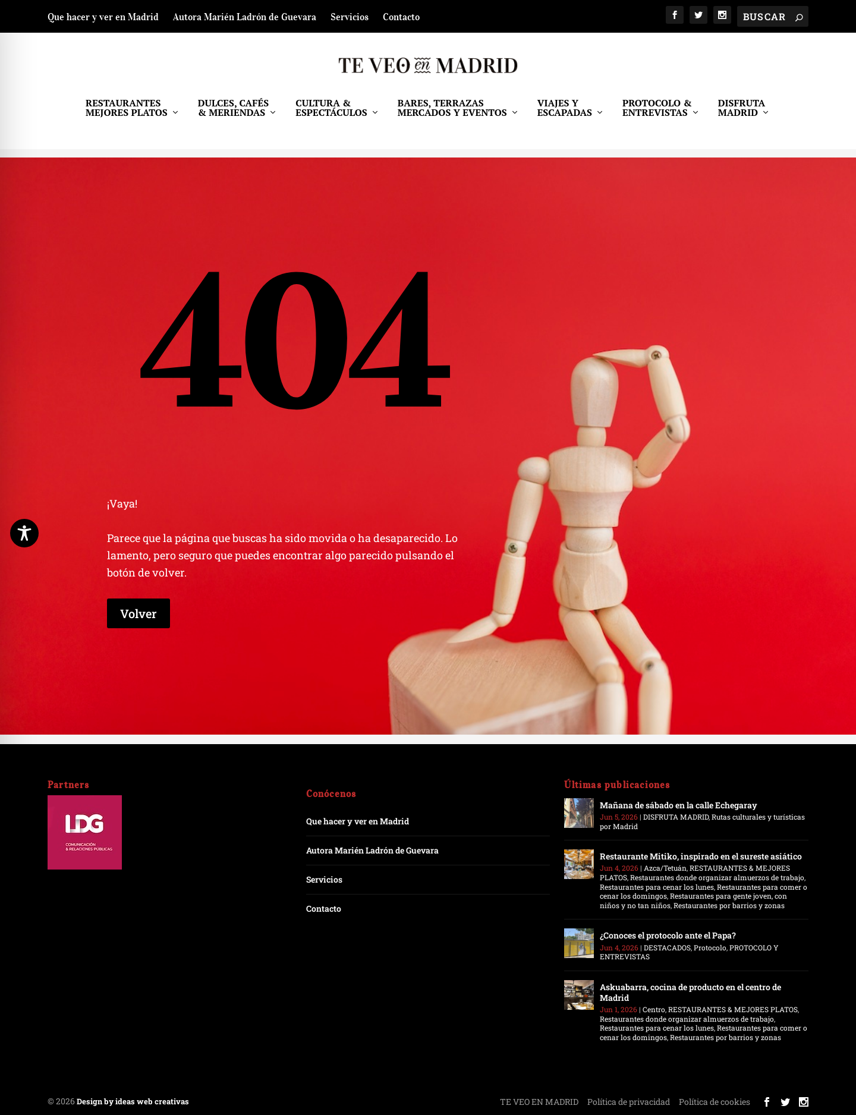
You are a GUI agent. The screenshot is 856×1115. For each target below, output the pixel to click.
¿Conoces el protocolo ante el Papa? (668, 935)
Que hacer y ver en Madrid (103, 17)
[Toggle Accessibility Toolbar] (24, 533)
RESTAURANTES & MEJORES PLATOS (733, 1009)
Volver (138, 613)
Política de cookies (714, 1101)
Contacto (401, 17)
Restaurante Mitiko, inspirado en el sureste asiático (701, 856)
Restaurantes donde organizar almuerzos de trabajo (717, 877)
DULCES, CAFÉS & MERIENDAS (233, 116)
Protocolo (710, 947)
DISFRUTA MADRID (741, 116)
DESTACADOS (667, 947)
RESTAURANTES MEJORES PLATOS (127, 116)
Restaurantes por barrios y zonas (729, 905)
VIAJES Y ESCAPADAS (564, 116)
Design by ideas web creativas (133, 1101)
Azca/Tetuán (665, 868)
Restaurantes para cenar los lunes (657, 887)
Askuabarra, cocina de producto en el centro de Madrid (690, 992)
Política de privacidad (628, 1101)
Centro (654, 1009)
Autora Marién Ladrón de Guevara (244, 17)
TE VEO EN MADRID (539, 1101)
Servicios (350, 17)
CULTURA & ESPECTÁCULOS (331, 116)
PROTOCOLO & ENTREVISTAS (657, 116)
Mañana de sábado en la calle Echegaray (678, 805)
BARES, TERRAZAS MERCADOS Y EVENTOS (452, 116)
